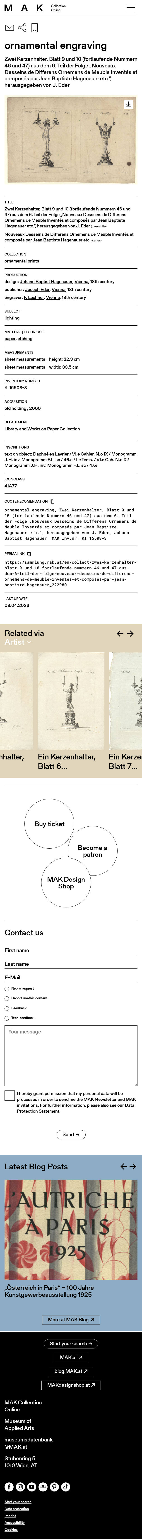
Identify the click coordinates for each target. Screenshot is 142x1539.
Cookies (11, 1529)
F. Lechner (34, 297)
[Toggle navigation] (131, 8)
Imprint (10, 1515)
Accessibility (15, 1522)
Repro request (22, 988)
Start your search (71, 1343)
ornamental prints (22, 261)
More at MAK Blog (71, 1320)
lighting (12, 318)
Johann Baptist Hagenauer (46, 281)
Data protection (17, 1508)
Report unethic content (29, 998)
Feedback (18, 1008)
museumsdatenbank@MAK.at (29, 1443)
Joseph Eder (37, 289)
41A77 (11, 486)
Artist (14, 642)
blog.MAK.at (71, 1371)
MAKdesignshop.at (71, 1385)
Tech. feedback (22, 1018)
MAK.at (71, 1357)
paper (10, 338)
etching (25, 338)
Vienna (81, 281)
